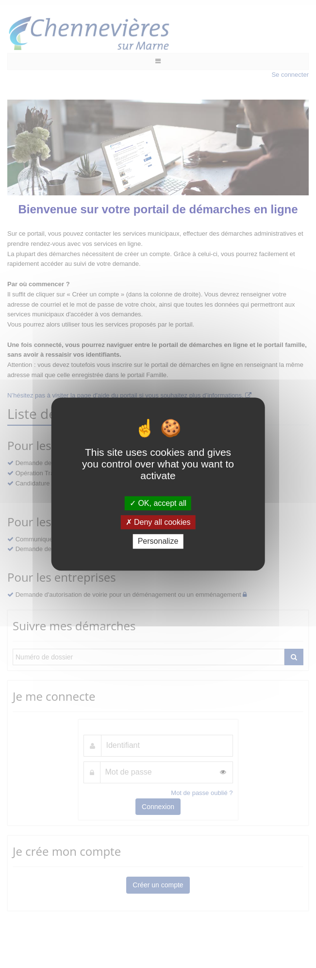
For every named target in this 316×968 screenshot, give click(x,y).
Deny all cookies (158, 522)
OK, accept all (158, 503)
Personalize (158, 541)
